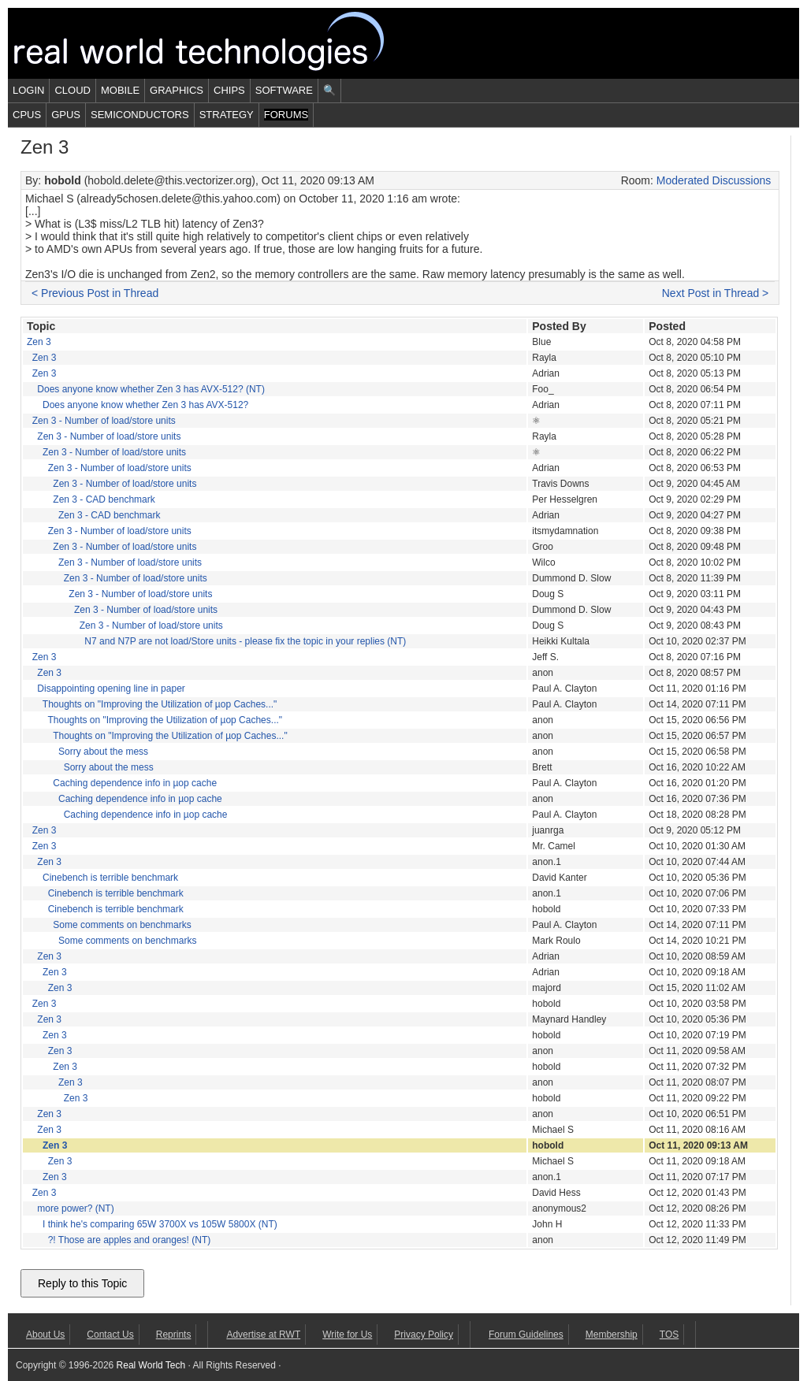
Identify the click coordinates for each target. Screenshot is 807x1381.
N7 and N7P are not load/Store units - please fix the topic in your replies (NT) (245, 641)
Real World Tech (217, 43)
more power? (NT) (75, 1208)
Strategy (226, 115)
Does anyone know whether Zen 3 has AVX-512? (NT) (151, 389)
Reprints (174, 1334)
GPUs (65, 115)
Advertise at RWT (263, 1334)
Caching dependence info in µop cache (135, 783)
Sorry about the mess (103, 751)
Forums (286, 115)
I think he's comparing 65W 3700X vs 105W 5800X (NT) (160, 1224)
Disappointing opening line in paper (110, 688)
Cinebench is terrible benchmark (110, 877)
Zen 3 (39, 341)
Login (28, 90)
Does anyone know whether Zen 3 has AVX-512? (145, 404)
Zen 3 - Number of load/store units (104, 420)
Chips (229, 90)
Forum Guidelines (526, 1334)
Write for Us (347, 1334)
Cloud (72, 90)
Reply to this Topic (82, 1283)
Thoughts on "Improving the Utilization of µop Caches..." (160, 704)
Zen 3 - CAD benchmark (103, 499)
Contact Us (110, 1334)
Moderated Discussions (714, 180)
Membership (612, 1334)
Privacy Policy (423, 1334)
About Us (45, 1334)
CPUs (27, 115)
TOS (669, 1334)
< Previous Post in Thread (95, 293)
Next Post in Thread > (715, 293)
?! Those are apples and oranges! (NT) (129, 1239)
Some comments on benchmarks (122, 924)
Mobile (120, 90)
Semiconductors (140, 115)
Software (284, 90)
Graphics (176, 90)
